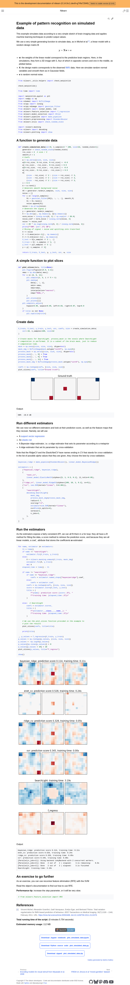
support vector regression (33, 436)
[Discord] (105, 982)
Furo (45, 983)
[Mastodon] (101, 982)
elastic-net (27, 440)
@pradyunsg (37, 983)
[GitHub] (91, 982)
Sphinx (26, 983)
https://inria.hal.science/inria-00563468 (54, 915)
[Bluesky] (96, 982)
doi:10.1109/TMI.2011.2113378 (84, 915)
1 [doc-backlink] (17, 909)
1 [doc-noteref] (89, 41)
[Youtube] (111, 982)
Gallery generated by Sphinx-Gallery (100, 960)
